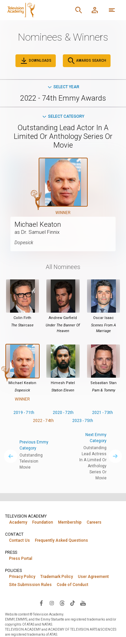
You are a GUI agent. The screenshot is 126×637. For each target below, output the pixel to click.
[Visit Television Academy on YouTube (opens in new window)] (83, 603)
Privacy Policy (22, 576)
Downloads (35, 61)
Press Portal (20, 558)
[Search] (79, 10)
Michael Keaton (37, 224)
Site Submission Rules (30, 584)
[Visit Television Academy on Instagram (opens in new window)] (51, 603)
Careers (94, 522)
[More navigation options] (112, 10)
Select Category (63, 116)
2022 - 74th (43, 420)
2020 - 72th (63, 412)
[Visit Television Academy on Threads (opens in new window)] (62, 603)
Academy (18, 522)
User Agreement (93, 576)
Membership (70, 522)
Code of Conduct (72, 584)
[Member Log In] (95, 10)
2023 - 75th (82, 420)
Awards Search (86, 61)
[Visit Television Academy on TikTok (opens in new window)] (72, 603)
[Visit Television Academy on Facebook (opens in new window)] (41, 603)
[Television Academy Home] (37, 10)
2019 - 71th (23, 412)
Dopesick (23, 242)
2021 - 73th (102, 412)
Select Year (63, 87)
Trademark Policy (56, 576)
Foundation (42, 522)
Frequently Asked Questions (61, 540)
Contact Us (19, 540)
